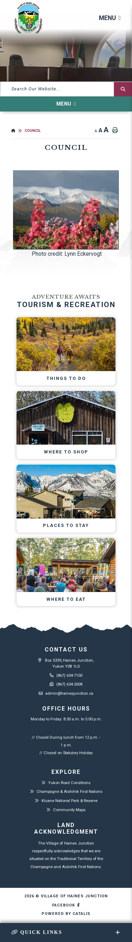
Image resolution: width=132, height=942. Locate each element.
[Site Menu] (66, 104)
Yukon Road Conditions (69, 783)
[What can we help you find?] (66, 89)
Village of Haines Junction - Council (28, 18)
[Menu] (109, 18)
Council (33, 130)
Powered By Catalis (66, 913)
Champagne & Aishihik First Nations (69, 791)
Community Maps (69, 810)
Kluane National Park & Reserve (70, 800)
